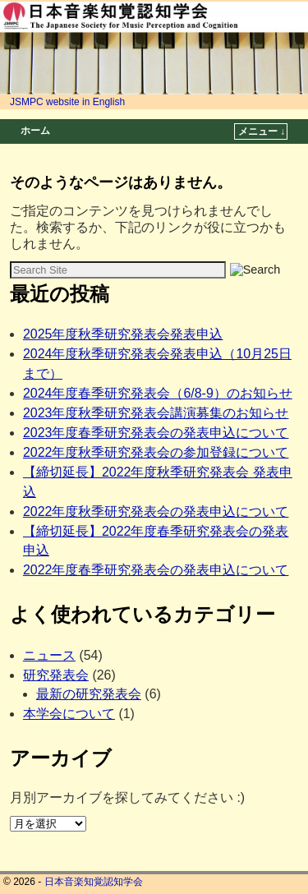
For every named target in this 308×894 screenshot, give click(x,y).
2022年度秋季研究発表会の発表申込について (156, 511)
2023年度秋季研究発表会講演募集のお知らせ (156, 413)
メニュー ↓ (261, 131)
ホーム (35, 130)
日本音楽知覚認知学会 (93, 881)
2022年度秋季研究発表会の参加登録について (156, 452)
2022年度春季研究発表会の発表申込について (156, 570)
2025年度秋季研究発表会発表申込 (123, 334)
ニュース (49, 655)
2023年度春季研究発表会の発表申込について (156, 433)
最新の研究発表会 (88, 694)
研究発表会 (56, 675)
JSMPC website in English (67, 102)
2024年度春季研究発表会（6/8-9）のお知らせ (157, 393)
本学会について (69, 714)
